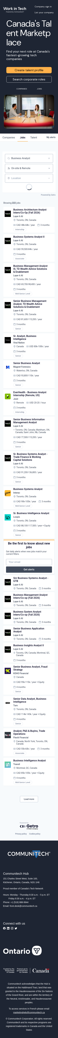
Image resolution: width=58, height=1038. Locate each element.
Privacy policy (21, 834)
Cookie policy (34, 834)
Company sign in (43, 6)
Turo (15, 705)
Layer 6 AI (18, 216)
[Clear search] (49, 158)
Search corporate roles (29, 79)
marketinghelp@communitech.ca (29, 1012)
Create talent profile (29, 70)
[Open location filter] (49, 178)
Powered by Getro (48, 195)
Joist (15, 399)
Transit (16, 764)
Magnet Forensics (22, 367)
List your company (44, 12)
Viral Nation (19, 342)
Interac (16, 492)
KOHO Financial (20, 673)
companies (8, 137)
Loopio (16, 517)
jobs (22, 137)
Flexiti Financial (20, 737)
